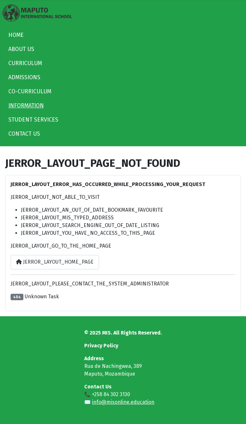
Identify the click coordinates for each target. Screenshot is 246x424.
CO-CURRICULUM (29, 91)
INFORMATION (26, 105)
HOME (16, 35)
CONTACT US (24, 134)
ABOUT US (21, 49)
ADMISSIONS (24, 77)
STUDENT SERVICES (33, 119)
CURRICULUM (25, 63)
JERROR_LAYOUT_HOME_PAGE (55, 262)
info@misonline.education (123, 402)
